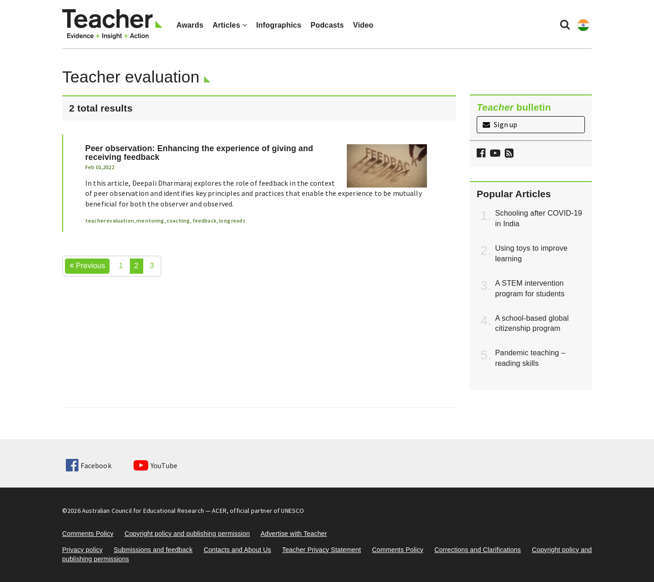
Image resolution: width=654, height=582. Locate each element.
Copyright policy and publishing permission (187, 533)
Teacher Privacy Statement (321, 549)
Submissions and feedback (153, 549)
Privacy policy (82, 549)
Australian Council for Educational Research (143, 510)
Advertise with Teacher (294, 533)
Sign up (500, 124)
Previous (87, 266)
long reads (232, 220)
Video (363, 25)
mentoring (150, 220)
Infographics (278, 25)
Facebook (88, 465)
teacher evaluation (109, 220)
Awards (189, 25)
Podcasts (327, 25)
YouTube (155, 465)
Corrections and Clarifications (477, 549)
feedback (204, 220)
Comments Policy (87, 533)
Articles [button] (229, 25)
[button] (508, 154)
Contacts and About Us (237, 549)
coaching (178, 220)
